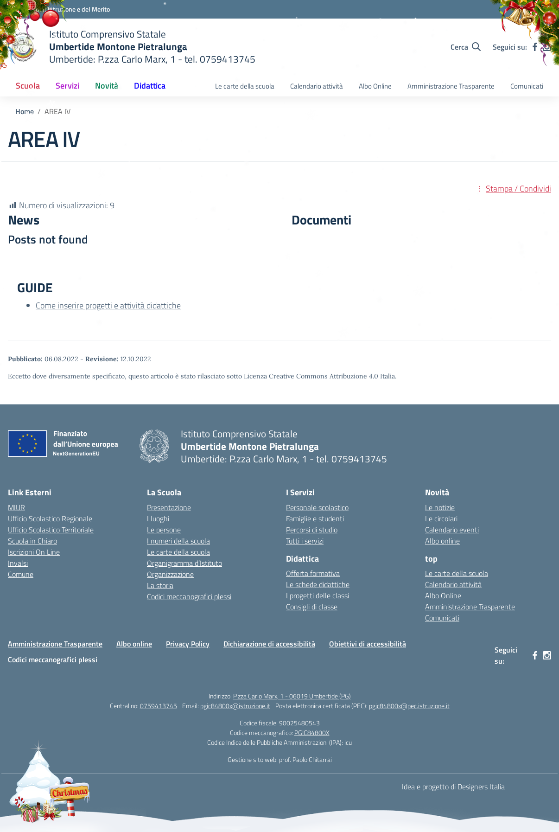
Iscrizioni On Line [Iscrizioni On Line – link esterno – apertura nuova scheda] (34, 551)
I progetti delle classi (317, 595)
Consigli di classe (311, 606)
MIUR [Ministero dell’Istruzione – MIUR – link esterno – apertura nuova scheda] (16, 507)
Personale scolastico (317, 507)
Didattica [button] (149, 85)
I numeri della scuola (178, 540)
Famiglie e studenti (315, 518)
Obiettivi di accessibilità (367, 643)
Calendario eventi (452, 529)
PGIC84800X (312, 732)
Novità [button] (106, 85)
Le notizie (440, 507)
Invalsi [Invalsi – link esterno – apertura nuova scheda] (18, 563)
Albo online (442, 540)
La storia (160, 585)
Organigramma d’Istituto (184, 563)
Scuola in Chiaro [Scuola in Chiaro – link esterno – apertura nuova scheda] (32, 540)
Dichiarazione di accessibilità (269, 643)
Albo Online (375, 86)
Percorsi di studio (311, 529)
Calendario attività (316, 86)
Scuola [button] (28, 85)
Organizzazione (170, 574)
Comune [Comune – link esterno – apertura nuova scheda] (20, 574)
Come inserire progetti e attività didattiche (108, 305)
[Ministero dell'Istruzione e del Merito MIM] (59, 9)
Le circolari (441, 518)
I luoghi (158, 518)
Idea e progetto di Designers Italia (453, 786)
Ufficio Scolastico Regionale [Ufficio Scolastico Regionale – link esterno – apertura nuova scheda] (50, 518)
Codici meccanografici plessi (189, 596)
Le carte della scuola (244, 86)
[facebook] (535, 47)
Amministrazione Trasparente (451, 86)
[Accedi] (531, 9)
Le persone (164, 529)
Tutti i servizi (305, 540)
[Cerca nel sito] (465, 47)
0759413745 (158, 705)
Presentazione (169, 507)
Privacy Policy (188, 643)
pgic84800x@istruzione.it (235, 705)
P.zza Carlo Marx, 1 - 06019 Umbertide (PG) (292, 696)
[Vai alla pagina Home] (24, 111)
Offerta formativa (313, 573)
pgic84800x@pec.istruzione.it (409, 705)
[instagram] (547, 47)
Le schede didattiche (317, 584)
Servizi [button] (67, 85)
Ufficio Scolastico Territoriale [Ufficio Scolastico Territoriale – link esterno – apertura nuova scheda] (51, 529)
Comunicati (526, 86)
